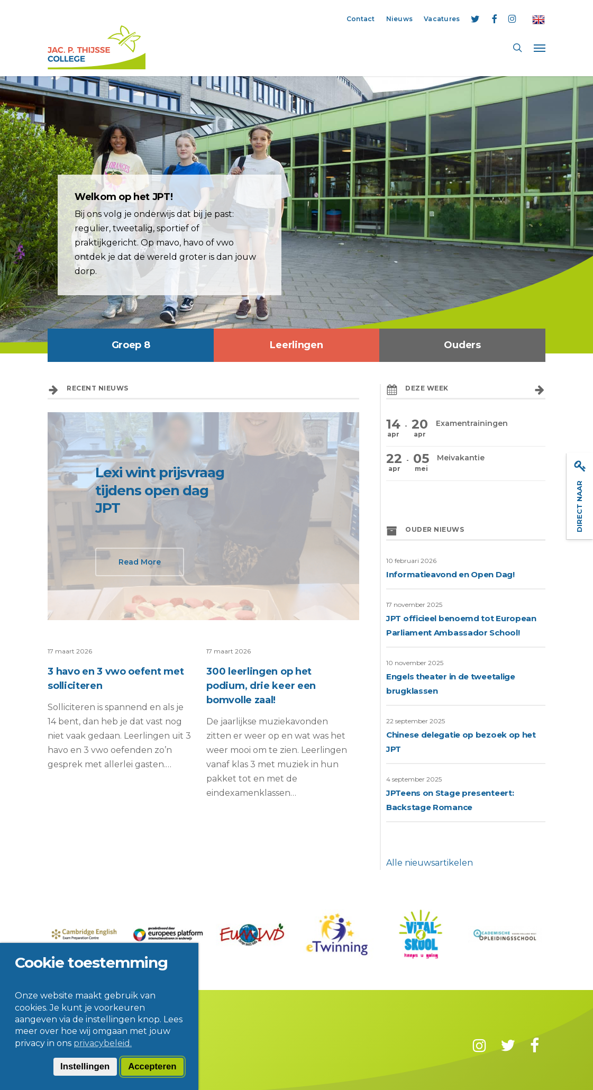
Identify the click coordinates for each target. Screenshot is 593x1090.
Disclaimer (110, 1045)
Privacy (155, 1045)
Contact (64, 1045)
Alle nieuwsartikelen (429, 863)
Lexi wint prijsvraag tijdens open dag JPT (159, 490)
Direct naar (580, 496)
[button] (539, 47)
